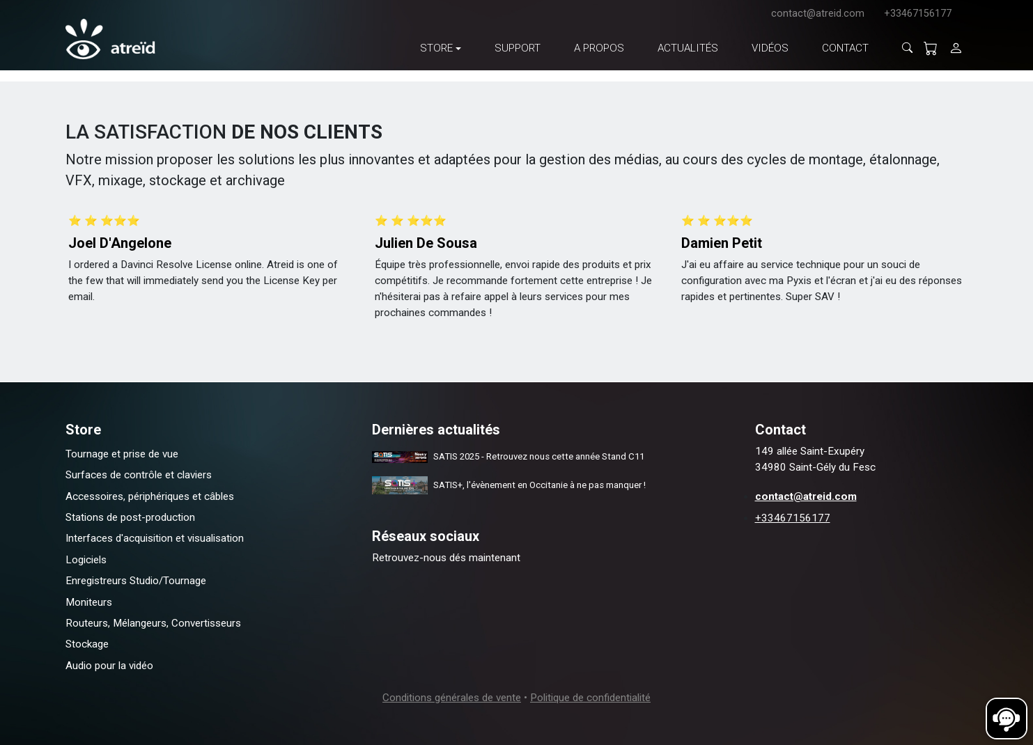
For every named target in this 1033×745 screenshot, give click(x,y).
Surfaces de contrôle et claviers (138, 475)
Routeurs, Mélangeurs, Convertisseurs (153, 623)
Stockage (87, 644)
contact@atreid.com (817, 13)
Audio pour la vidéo (109, 665)
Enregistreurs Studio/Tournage (135, 580)
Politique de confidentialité (590, 697)
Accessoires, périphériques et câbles (149, 496)
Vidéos (770, 48)
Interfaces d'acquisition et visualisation (154, 538)
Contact (845, 48)
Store (436, 48)
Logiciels (86, 560)
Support (518, 48)
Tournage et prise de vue (121, 454)
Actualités (688, 48)
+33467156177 (918, 13)
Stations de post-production (130, 517)
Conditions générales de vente (451, 697)
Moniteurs (88, 602)
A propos (599, 48)
